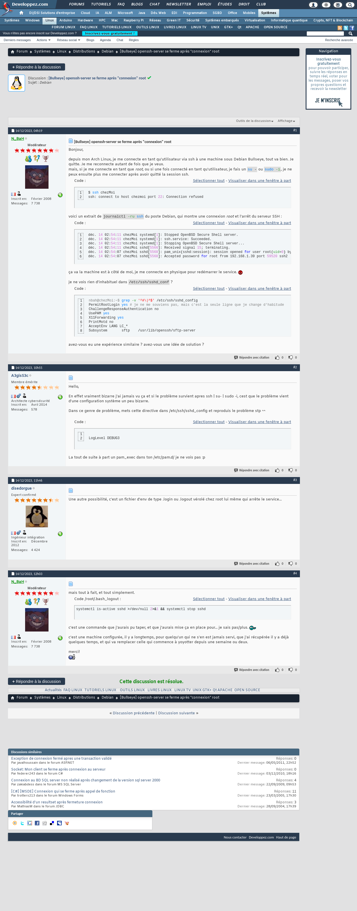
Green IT (174, 21)
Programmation (195, 13)
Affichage (285, 121)
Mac (114, 21)
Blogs (136, 4)
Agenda (105, 40)
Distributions (84, 51)
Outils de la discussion (253, 121)
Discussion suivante (176, 715)
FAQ (121, 4)
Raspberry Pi (134, 21)
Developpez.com (261, 840)
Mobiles (249, 13)
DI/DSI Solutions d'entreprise (52, 13)
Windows (32, 21)
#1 (295, 130)
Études (224, 4)
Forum (22, 51)
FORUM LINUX (63, 27)
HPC (102, 21)
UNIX (215, 27)
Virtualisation (255, 21)
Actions (42, 40)
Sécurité (192, 21)
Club (260, 4)
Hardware (85, 21)
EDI (174, 13)
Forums (76, 4)
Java (141, 13)
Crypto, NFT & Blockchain (333, 21)
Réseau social (67, 40)
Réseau (155, 21)
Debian (108, 51)
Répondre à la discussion (36, 67)
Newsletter (178, 4)
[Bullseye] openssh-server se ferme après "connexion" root (97, 78)
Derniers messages (17, 40)
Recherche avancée (339, 40)
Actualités (53, 693)
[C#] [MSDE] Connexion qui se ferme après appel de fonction (63, 794)
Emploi (204, 4)
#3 (295, 482)
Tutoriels (100, 4)
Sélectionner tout (209, 181)
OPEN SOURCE (275, 27)
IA (97, 13)
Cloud (85, 13)
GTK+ (228, 27)
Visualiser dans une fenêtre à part (259, 181)
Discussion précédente (134, 715)
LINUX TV (198, 27)
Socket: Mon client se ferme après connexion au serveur (58, 772)
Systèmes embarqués (222, 21)
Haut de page (286, 840)
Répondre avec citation (252, 360)
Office (232, 13)
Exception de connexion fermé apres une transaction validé (61, 761)
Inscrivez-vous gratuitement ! (110, 33)
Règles (134, 40)
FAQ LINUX (89, 27)
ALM (108, 13)
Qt (239, 27)
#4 (295, 576)
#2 (295, 370)
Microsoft (125, 13)
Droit (244, 4)
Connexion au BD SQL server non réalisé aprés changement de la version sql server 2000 (85, 783)
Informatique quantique (289, 21)
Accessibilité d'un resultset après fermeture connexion (57, 805)
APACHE (252, 27)
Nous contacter (235, 840)
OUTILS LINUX (147, 27)
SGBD (217, 13)
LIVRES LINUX (175, 27)
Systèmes (268, 13)
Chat (154, 4)
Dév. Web (158, 13)
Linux (49, 21)
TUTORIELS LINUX (117, 27)
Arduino (65, 21)
